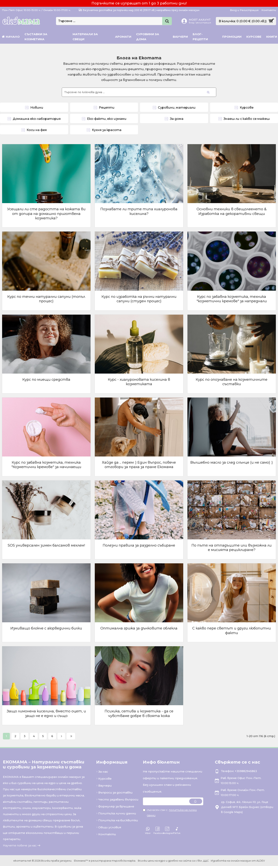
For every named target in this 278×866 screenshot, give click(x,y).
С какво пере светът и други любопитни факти (231, 630)
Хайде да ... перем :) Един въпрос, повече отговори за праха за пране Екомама (139, 464)
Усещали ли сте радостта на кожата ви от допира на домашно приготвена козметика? (46, 213)
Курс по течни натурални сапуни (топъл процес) (46, 299)
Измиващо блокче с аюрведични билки (46, 628)
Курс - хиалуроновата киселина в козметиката (139, 381)
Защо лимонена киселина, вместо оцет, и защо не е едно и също (46, 713)
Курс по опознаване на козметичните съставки (231, 381)
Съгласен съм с (170, 812)
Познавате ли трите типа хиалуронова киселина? (138, 211)
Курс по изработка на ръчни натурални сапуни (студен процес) (139, 299)
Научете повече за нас (19, 845)
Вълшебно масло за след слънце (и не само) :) (231, 462)
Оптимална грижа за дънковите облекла (138, 628)
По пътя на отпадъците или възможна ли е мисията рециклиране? (232, 547)
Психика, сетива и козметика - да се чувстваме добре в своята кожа (139, 713)
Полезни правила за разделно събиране (139, 545)
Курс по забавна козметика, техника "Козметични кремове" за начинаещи (46, 464)
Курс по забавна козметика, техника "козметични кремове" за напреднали (232, 299)
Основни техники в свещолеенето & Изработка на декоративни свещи (232, 211)
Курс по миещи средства (46, 379)
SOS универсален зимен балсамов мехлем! (46, 545)
